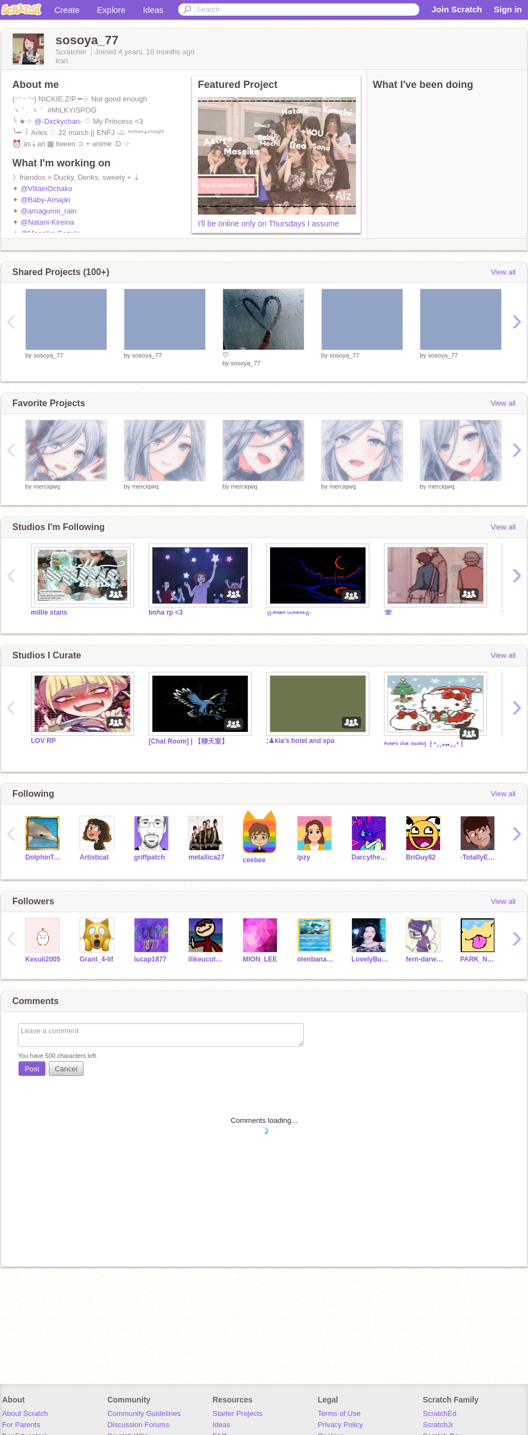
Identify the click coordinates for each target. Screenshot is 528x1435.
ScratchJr (438, 1424)
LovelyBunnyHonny (370, 959)
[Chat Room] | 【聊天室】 (188, 741)
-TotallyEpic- (479, 857)
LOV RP (43, 741)
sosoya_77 (48, 355)
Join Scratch (457, 9)
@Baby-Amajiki (46, 200)
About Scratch (25, 1413)
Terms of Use (339, 1413)
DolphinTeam (44, 857)
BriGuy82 (421, 857)
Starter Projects (237, 1413)
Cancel (66, 1069)
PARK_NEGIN (479, 959)
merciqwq (47, 486)
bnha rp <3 (166, 612)
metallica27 (206, 857)
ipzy (303, 857)
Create (67, 10)
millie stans (49, 612)
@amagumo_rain (49, 211)
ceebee (254, 860)
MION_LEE (260, 959)
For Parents (21, 1424)
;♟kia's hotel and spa (300, 741)
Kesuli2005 (43, 959)
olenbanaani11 (316, 959)
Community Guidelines (143, 1413)
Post (32, 1069)
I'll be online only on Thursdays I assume (268, 223)
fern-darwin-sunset (424, 959)
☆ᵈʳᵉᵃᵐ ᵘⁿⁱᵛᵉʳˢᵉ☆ (288, 613)
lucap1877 (150, 959)
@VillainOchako (46, 188)
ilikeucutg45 (207, 959)
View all (503, 272)
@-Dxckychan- (58, 121)
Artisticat (94, 857)
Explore (111, 10)
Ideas (153, 10)
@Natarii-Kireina (48, 222)
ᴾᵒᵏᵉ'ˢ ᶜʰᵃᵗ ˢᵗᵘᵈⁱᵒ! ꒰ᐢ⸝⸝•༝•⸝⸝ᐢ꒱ (424, 745)
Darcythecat (370, 857)
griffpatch (149, 857)
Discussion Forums (138, 1424)
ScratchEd (439, 1413)
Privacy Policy (340, 1424)
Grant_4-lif (96, 959)
